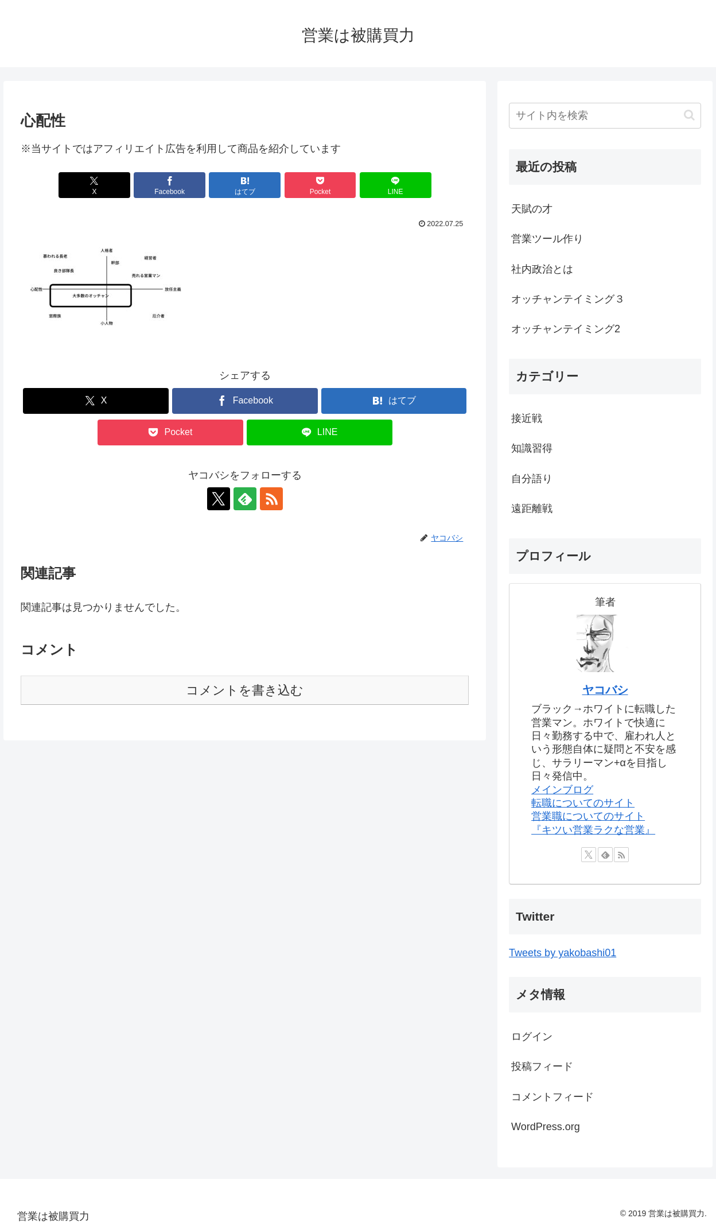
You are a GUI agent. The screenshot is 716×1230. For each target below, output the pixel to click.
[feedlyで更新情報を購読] (245, 498)
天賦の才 (531, 209)
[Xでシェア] (94, 185)
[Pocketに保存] (320, 185)
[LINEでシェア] (395, 185)
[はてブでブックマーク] (245, 185)
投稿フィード (542, 1066)
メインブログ (562, 790)
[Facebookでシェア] (169, 185)
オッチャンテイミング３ (568, 299)
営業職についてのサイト (588, 816)
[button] (689, 115)
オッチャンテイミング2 (565, 329)
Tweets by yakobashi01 (562, 953)
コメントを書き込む (244, 690)
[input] (605, 116)
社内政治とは (542, 269)
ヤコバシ (605, 690)
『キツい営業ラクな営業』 (593, 830)
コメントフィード (552, 1097)
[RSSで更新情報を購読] (271, 498)
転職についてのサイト (583, 803)
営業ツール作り (547, 239)
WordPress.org (545, 1126)
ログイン (531, 1036)
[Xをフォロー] (218, 498)
